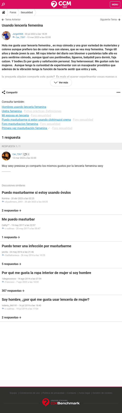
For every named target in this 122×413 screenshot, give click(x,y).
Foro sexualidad (41, 115)
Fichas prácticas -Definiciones (42, 111)
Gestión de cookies (102, 393)
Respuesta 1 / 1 (11, 146)
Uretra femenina (12, 111)
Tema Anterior (13, 19)
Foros (13, 12)
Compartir (12, 92)
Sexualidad (27, 12)
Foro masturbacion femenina (20, 124)
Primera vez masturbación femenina (24, 128)
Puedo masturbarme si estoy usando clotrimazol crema (36, 119)
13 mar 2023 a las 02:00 (39, 37)
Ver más (63, 82)
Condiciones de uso (30, 393)
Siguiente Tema (108, 19)
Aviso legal (84, 393)
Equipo (13, 393)
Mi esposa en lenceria (15, 115)
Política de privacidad (53, 393)
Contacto (71, 393)
